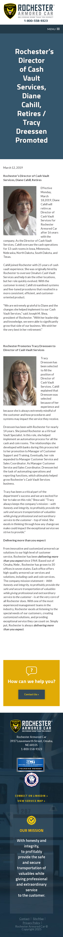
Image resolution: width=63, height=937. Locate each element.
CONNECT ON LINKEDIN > (31, 796)
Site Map (38, 918)
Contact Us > (31, 694)
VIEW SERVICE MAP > (31, 801)
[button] (53, 29)
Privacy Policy (31, 923)
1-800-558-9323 (36, 20)
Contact (24, 918)
